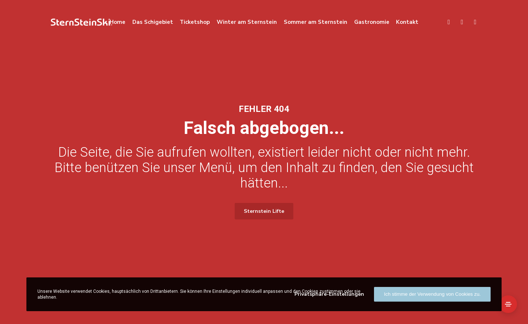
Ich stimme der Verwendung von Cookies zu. (432, 294)
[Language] (458, 22)
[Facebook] (471, 22)
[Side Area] (508, 304)
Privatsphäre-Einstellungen (329, 294)
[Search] (445, 22)
